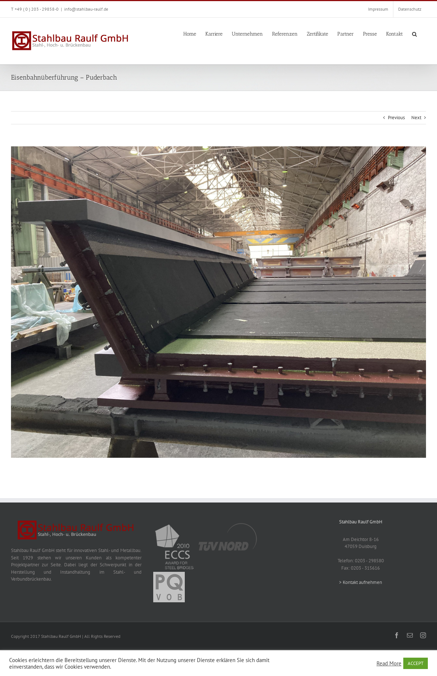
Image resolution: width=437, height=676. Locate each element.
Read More (389, 663)
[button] (414, 33)
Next (416, 117)
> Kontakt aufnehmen (360, 582)
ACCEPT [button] (415, 663)
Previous (396, 117)
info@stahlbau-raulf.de (86, 9)
